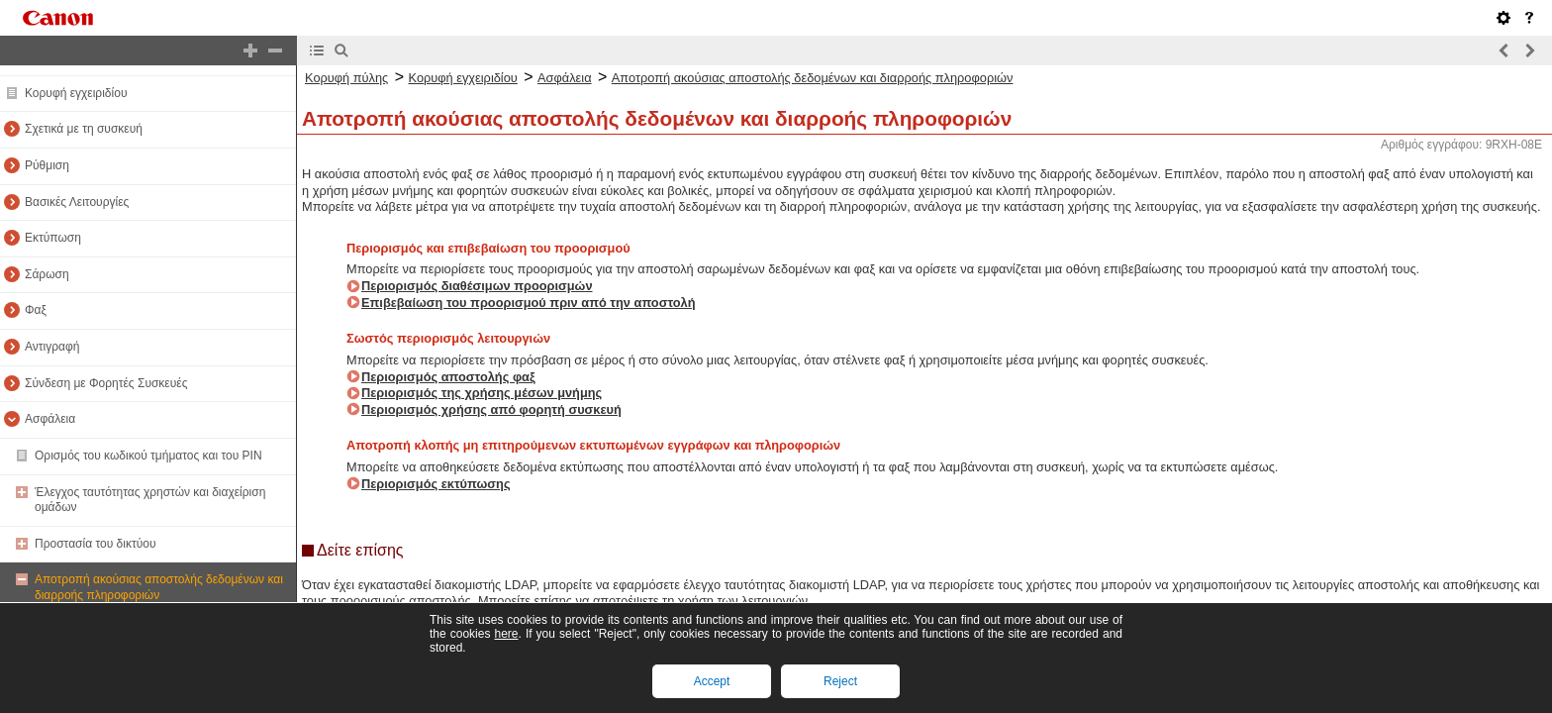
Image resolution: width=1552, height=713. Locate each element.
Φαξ (36, 310)
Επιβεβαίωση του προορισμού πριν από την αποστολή (528, 302)
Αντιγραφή (52, 347)
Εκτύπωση (53, 238)
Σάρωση (47, 274)
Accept (712, 681)
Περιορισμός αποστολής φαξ (448, 376)
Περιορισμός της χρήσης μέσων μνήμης (481, 392)
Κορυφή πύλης (346, 77)
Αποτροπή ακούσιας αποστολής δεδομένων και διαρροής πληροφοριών (159, 587)
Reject (840, 681)
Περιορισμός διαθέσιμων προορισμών (477, 285)
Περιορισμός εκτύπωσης (436, 483)
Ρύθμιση (47, 165)
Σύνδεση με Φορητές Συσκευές (106, 383)
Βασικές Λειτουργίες (77, 202)
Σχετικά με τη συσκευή (84, 129)
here (506, 634)
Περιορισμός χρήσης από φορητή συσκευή (491, 409)
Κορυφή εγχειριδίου (76, 93)
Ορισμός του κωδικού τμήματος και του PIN (148, 455)
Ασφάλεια (50, 419)
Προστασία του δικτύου (95, 544)
